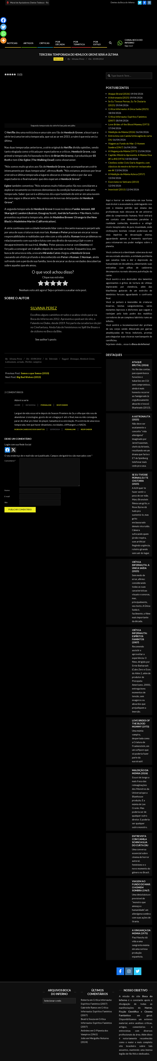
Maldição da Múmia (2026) (121, 132)
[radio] (41, 283)
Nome (7, 490)
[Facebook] (3, 20)
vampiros (37, 362)
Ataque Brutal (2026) (119, 93)
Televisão (58, 59)
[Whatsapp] (3, 34)
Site (6, 502)
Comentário (9, 461)
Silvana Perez (44, 308)
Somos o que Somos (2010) (35, 373)
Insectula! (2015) (117, 189)
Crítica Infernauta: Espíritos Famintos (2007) (139, 636)
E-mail (7, 496)
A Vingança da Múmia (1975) (122, 151)
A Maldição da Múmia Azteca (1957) (126, 174)
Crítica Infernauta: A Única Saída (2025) (128, 109)
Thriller (28, 362)
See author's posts (45, 339)
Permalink (46, 405)
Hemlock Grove (87, 359)
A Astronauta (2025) (118, 97)
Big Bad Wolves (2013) (29, 377)
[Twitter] (3, 27)
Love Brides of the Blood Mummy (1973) (128, 124)
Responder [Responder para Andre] (62, 405)
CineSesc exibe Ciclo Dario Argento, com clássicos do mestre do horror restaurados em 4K (129, 166)
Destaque (74, 359)
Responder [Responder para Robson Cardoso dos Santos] (86, 429)
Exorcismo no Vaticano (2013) (123, 181)
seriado (20, 362)
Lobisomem (10, 362)
